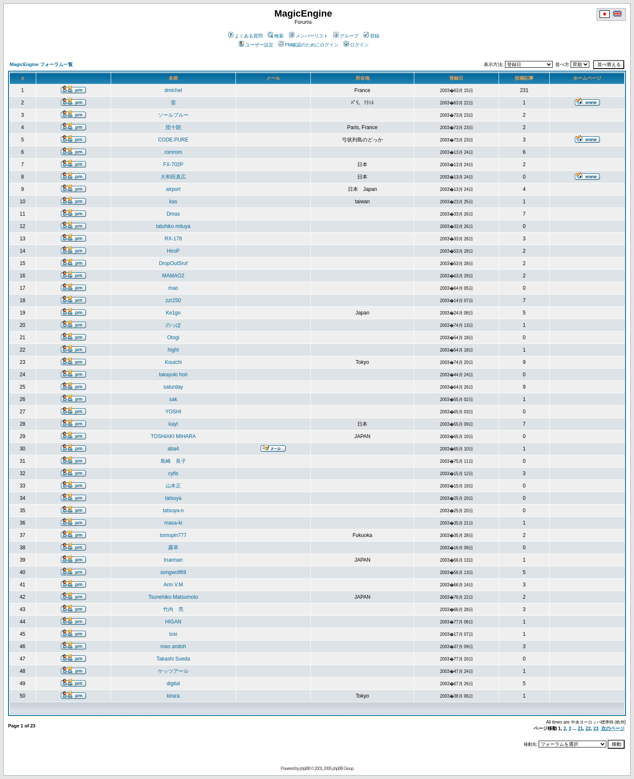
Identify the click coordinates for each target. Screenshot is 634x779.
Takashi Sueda (173, 659)
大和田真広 (173, 177)
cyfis (173, 473)
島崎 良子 (173, 461)
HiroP (173, 251)
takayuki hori (173, 375)
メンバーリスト (308, 35)
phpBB (305, 768)
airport (173, 189)
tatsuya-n (173, 511)
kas (173, 202)
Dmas (173, 214)
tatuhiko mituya (173, 226)
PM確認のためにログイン (308, 44)
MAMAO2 (173, 276)
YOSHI (173, 412)
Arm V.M (173, 585)
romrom (173, 152)
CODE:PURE (173, 140)
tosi (173, 634)
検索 (276, 35)
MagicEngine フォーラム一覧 (41, 64)
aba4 (173, 449)
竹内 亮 (173, 609)
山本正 (173, 486)
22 (588, 728)
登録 (371, 35)
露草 (173, 548)
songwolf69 (173, 572)
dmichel (173, 90)
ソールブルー (173, 115)
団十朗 (173, 127)
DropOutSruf (173, 263)
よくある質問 (245, 35)
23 (596, 728)
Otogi (173, 337)
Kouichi (173, 362)
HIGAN (173, 622)
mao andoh (173, 646)
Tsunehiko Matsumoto (173, 597)
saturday (173, 387)
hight (173, 350)
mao (173, 288)
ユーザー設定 (256, 44)
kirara (173, 696)
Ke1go (173, 313)
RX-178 (173, 239)
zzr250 (173, 300)
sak (173, 399)
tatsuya (173, 498)
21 (580, 728)
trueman (173, 560)
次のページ (613, 728)
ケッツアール (173, 671)
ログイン (356, 44)
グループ (346, 35)
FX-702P (173, 164)
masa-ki (173, 523)
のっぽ (173, 325)
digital (173, 684)
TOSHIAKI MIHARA (173, 436)
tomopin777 (173, 535)
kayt (173, 424)
